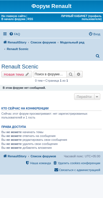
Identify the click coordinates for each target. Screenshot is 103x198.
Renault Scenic (19, 67)
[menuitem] (14, 34)
